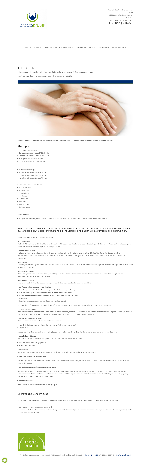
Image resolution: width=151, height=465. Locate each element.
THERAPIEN (37, 48)
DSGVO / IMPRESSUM (119, 48)
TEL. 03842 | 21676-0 (119, 23)
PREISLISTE (92, 48)
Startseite (28, 48)
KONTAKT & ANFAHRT (66, 48)
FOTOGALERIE (81, 48)
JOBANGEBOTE (104, 48)
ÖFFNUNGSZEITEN (50, 48)
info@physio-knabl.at (123, 455)
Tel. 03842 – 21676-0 (92, 455)
